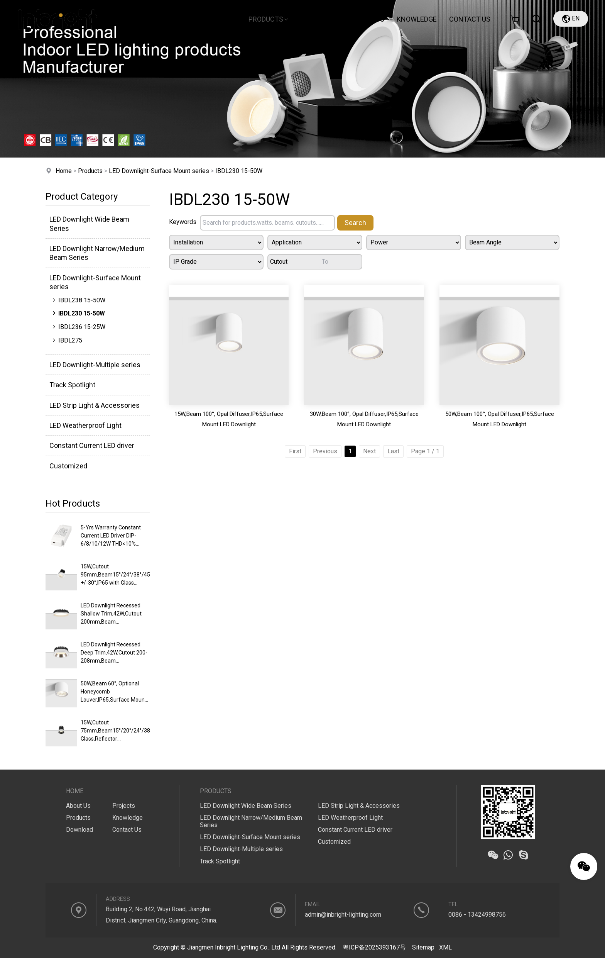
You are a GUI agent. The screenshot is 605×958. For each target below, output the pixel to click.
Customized (68, 466)
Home (176, 19)
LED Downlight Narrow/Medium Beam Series (97, 252)
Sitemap (423, 947)
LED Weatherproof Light (85, 425)
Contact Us (127, 829)
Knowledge (417, 19)
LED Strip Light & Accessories (94, 405)
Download (320, 19)
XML (445, 947)
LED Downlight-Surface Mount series (159, 171)
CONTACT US (469, 19)
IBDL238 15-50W (78, 300)
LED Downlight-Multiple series (94, 365)
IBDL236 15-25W (78, 326)
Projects (367, 19)
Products (268, 19)
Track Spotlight (72, 385)
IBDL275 (66, 340)
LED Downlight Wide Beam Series (89, 223)
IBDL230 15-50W (238, 171)
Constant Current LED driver (91, 445)
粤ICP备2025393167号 (374, 947)
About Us (217, 19)
